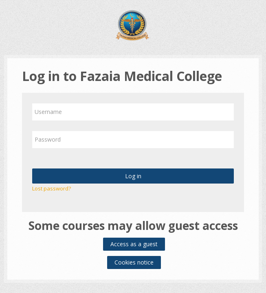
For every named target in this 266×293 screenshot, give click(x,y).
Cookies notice (134, 262)
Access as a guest (134, 244)
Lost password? (51, 188)
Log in (133, 176)
